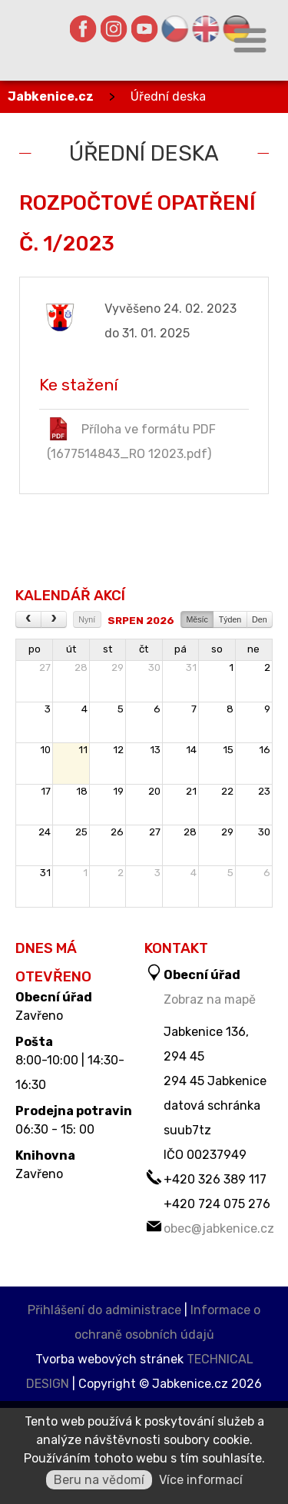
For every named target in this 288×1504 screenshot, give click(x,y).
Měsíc (196, 619)
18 (82, 791)
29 (117, 667)
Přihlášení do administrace (104, 1310)
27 (45, 667)
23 (264, 791)
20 (154, 791)
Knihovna (45, 1156)
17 (46, 791)
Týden (230, 619)
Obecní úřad (53, 997)
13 (155, 749)
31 (191, 667)
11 (83, 749)
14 (191, 749)
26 (117, 832)
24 (44, 832)
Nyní (86, 619)
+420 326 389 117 (215, 1179)
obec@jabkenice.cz (219, 1228)
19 (118, 791)
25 (81, 832)
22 (227, 791)
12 (118, 749)
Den (259, 619)
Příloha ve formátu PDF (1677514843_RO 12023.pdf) (131, 439)
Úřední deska (168, 96)
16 (264, 749)
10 (45, 749)
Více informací (201, 1479)
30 (154, 667)
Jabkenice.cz (51, 96)
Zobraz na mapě (210, 999)
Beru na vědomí (99, 1479)
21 (191, 791)
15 (228, 749)
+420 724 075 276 (217, 1204)
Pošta (34, 1042)
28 (81, 667)
